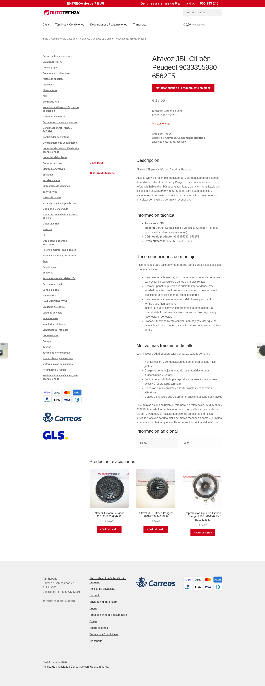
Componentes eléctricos (64, 38)
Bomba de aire (51, 101)
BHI (45, 96)
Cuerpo (47, 341)
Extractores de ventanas (56, 186)
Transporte (139, 24)
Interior (47, 347)
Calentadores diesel (54, 116)
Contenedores (50, 335)
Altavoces (85, 38)
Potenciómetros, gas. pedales (59, 249)
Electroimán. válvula (54, 169)
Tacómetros (49, 295)
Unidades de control (54, 307)
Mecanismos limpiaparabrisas (59, 203)
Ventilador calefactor (54, 324)
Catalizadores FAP (53, 61)
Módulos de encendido (55, 209)
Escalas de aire (51, 180)
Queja (93, 621)
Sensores (48, 272)
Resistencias (50, 267)
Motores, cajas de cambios (58, 364)
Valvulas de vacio (52, 312)
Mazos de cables (52, 197)
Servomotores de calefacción (59, 278)
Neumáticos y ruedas (54, 369)
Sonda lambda (51, 290)
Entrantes (48, 174)
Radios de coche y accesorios (59, 255)
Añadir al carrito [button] (109, 529)
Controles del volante (55, 157)
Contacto (95, 595)
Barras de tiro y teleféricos (58, 56)
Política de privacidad (102, 588)
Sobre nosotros (99, 627)
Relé (45, 261)
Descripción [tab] (97, 162)
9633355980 (179, 141)
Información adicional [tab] (102, 172)
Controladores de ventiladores (60, 142)
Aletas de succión (53, 79)
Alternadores (50, 90)
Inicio (45, 38)
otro (45, 235)
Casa (46, 24)
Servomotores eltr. (53, 284)
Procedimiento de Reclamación (108, 614)
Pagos (93, 608)
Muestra (47, 229)
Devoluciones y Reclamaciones (108, 24)
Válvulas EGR (50, 318)
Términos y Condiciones (69, 24)
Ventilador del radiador (55, 330)
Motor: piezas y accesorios (58, 358)
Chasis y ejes (50, 67)
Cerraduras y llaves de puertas (60, 122)
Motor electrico (51, 223)
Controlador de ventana (56, 137)
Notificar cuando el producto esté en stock (183, 87)
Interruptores (50, 191)
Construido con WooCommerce (89, 666)
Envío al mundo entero (103, 601)
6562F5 (167, 141)
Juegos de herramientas (56, 352)
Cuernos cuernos (52, 163)
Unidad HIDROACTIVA (55, 301)
